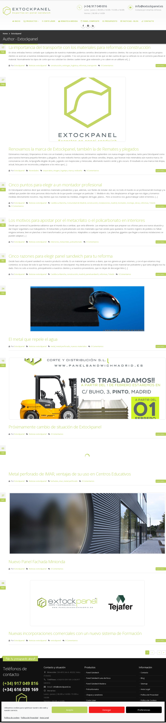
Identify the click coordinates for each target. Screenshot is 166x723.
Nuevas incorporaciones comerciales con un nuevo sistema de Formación (75, 633)
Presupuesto (109, 21)
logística (74, 65)
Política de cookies (11, 717)
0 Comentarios (107, 65)
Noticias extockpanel (38, 65)
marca (71, 170)
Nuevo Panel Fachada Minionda (37, 561)
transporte (92, 65)
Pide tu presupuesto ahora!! (20, 658)
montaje (130, 203)
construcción (56, 65)
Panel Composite (90, 21)
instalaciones (104, 203)
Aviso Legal (44, 717)
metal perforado (63, 346)
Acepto (69, 709)
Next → (164, 652)
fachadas (54, 481)
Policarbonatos (92, 689)
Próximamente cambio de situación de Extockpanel (55, 427)
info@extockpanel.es (62, 687)
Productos (30, 21)
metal (53, 346)
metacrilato (64, 242)
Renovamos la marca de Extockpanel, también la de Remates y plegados (74, 149)
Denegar (106, 709)
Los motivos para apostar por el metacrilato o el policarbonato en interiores (77, 220)
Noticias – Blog (129, 21)
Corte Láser (48, 21)
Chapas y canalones (94, 695)
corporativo (48, 170)
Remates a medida (68, 21)
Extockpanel (19, 65)
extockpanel (56, 640)
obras (137, 203)
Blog (142, 678)
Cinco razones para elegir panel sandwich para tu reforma (60, 256)
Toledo (152, 203)
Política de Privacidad (29, 717)
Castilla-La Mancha (58, 203)
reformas (83, 65)
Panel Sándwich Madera (96, 684)
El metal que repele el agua (33, 339)
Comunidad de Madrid (76, 203)
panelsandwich (92, 274)
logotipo (64, 170)
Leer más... (160, 65)
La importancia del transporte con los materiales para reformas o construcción (79, 47)
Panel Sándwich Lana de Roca (99, 678)
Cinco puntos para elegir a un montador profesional (55, 185)
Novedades (34, 170)
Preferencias (144, 709)
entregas (66, 65)
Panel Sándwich (93, 672)
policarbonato (76, 242)
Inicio (16, 21)
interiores (55, 242)
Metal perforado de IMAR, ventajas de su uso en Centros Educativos (70, 474)
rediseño (78, 170)
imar (61, 481)
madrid (114, 203)
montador (122, 203)
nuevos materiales (79, 346)
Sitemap (144, 684)
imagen (56, 170)
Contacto (147, 21)
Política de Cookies (149, 700)
